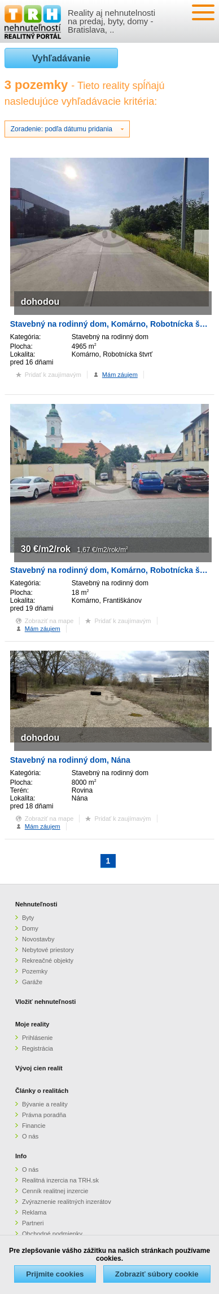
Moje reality (32, 1024)
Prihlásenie (37, 1037)
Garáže (32, 982)
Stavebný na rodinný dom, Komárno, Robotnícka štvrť (112, 323)
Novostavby (38, 939)
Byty (28, 917)
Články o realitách (41, 1090)
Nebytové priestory (48, 949)
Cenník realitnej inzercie (55, 1191)
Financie (34, 1125)
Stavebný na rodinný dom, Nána (70, 759)
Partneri (33, 1223)
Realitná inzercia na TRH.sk (60, 1180)
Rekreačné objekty (47, 960)
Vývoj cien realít (39, 1068)
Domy (30, 928)
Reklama (34, 1212)
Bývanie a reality (45, 1104)
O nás (30, 1136)
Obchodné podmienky (52, 1233)
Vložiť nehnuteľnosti (45, 1001)
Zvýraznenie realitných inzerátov (66, 1201)
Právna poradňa (44, 1114)
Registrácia (37, 1048)
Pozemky (34, 971)
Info (21, 1156)
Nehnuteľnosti (36, 904)
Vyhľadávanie (61, 58)
